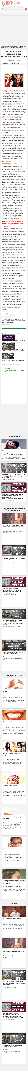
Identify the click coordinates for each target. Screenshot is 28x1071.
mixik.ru (12, 3)
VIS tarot (7, 368)
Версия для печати (8, 319)
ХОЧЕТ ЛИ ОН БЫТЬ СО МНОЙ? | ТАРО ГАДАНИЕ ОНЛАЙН (14, 338)
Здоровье (11, 314)
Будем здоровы (7, 317)
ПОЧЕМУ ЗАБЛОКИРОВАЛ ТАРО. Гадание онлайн (13, 357)
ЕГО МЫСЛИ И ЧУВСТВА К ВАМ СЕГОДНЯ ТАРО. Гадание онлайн (13, 348)
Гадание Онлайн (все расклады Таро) (14, 371)
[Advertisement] (14, 30)
